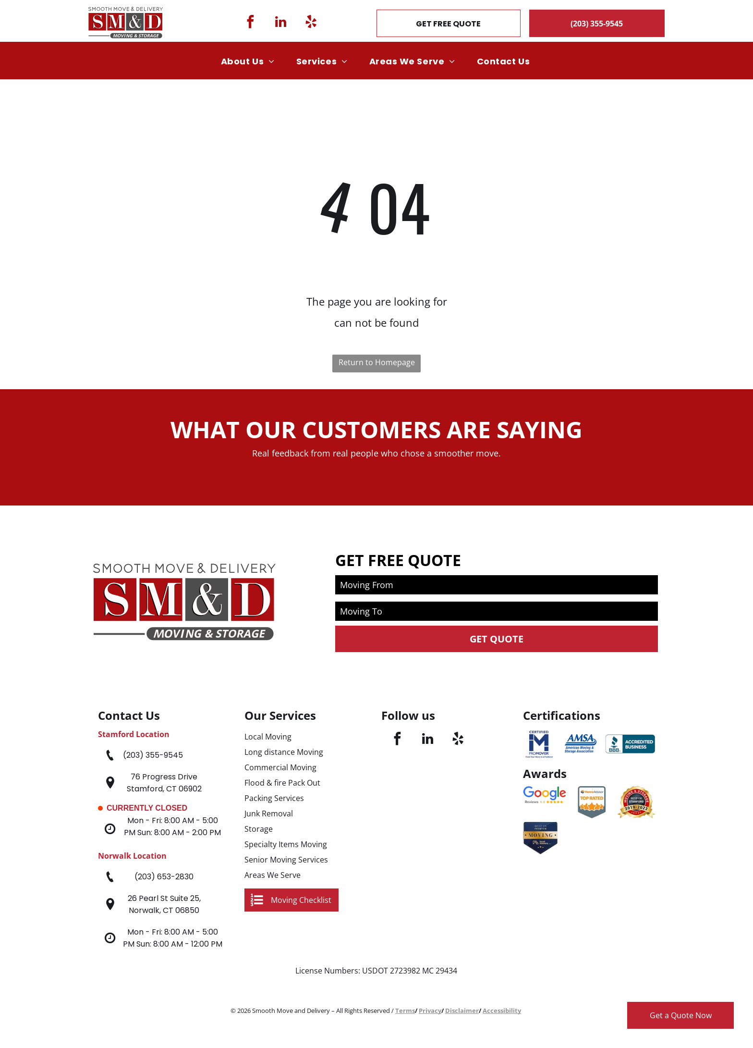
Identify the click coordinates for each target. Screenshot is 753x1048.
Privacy (430, 1010)
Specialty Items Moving (285, 844)
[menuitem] (251, 61)
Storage (258, 829)
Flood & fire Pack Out (282, 782)
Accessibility (502, 1010)
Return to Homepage (377, 362)
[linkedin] (281, 23)
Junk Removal (268, 813)
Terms (405, 1010)
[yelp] (311, 23)
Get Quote (496, 638)
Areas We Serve (272, 875)
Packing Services (274, 798)
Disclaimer (462, 1010)
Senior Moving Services (286, 859)
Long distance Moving (283, 752)
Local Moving (267, 736)
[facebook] (250, 23)
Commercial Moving (280, 767)
